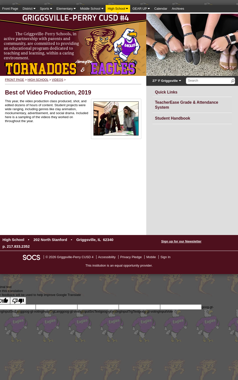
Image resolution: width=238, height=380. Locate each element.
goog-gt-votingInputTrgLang (42, 311)
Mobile (151, 257)
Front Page (14, 80)
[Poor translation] (18, 300)
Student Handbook (172, 118)
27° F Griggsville (165, 81)
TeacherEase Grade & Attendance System (186, 104)
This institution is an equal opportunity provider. (119, 265)
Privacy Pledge (131, 257)
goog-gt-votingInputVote (156, 311)
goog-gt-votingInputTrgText (119, 311)
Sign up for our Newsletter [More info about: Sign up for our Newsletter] (181, 241)
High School (38, 80)
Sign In (165, 257)
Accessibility (107, 257)
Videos (57, 80)
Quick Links (167, 91)
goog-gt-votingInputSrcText (81, 311)
